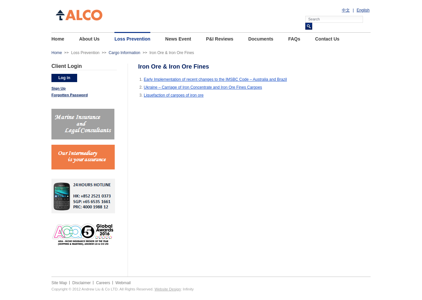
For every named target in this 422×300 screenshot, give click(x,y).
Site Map (59, 283)
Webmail (123, 283)
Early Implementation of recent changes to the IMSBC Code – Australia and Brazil (215, 79)
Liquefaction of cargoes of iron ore (173, 95)
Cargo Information (124, 52)
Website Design (168, 289)
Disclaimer (81, 283)
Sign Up (58, 88)
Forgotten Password (69, 95)
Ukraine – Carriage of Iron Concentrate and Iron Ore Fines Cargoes (203, 87)
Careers (103, 283)
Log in (64, 77)
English (363, 10)
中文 (346, 10)
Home (56, 52)
